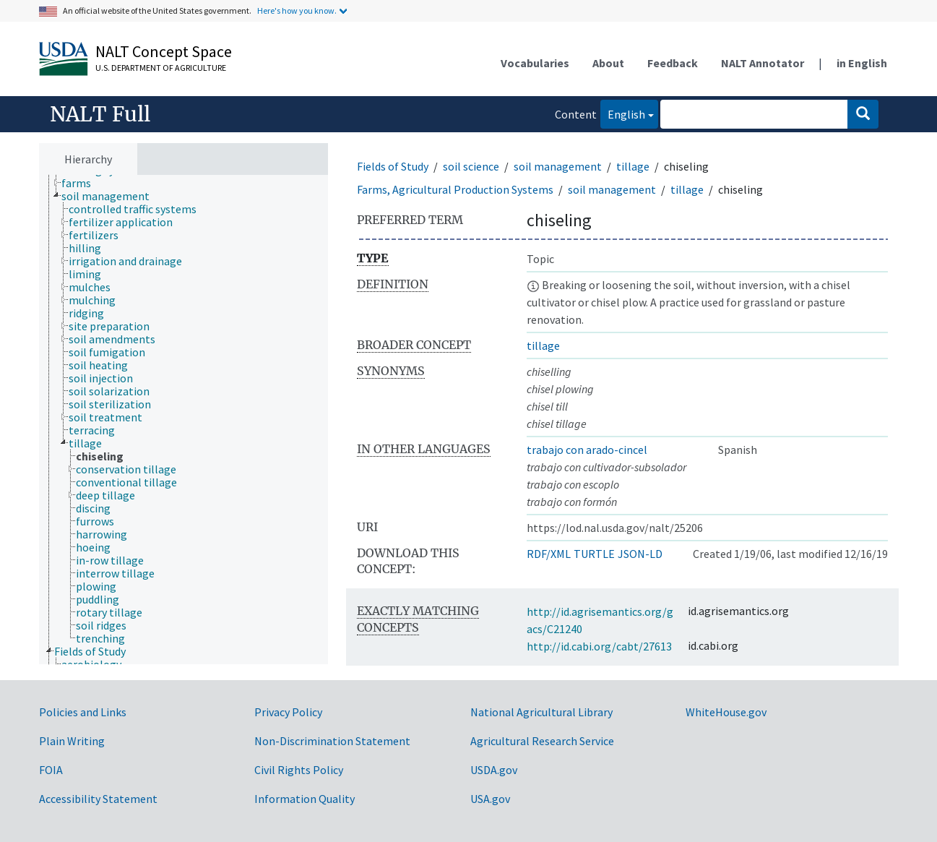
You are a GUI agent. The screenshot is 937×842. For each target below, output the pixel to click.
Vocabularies (535, 63)
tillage (632, 166)
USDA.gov (493, 769)
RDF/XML (549, 553)
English (622, 113)
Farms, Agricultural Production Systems (455, 189)
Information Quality (304, 798)
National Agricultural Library (541, 712)
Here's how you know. (297, 10)
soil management (558, 166)
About (608, 63)
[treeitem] (82, 182)
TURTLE (594, 553)
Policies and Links (82, 712)
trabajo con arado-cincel (587, 449)
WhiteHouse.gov (726, 712)
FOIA (51, 769)
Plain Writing (72, 741)
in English (862, 63)
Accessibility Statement (98, 798)
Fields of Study (392, 166)
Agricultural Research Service (542, 741)
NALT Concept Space (163, 51)
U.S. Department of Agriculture (160, 67)
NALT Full (100, 114)
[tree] (183, 420)
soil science (471, 166)
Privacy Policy (288, 712)
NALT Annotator (762, 63)
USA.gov (490, 798)
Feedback (672, 63)
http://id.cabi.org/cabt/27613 (599, 646)
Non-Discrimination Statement (332, 741)
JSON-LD (640, 553)
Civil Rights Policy (298, 769)
